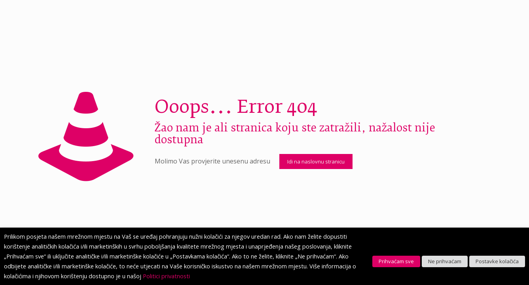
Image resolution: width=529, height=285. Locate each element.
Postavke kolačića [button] (497, 261)
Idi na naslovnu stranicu (316, 161)
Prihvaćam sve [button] (396, 261)
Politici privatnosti (166, 276)
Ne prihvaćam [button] (444, 261)
